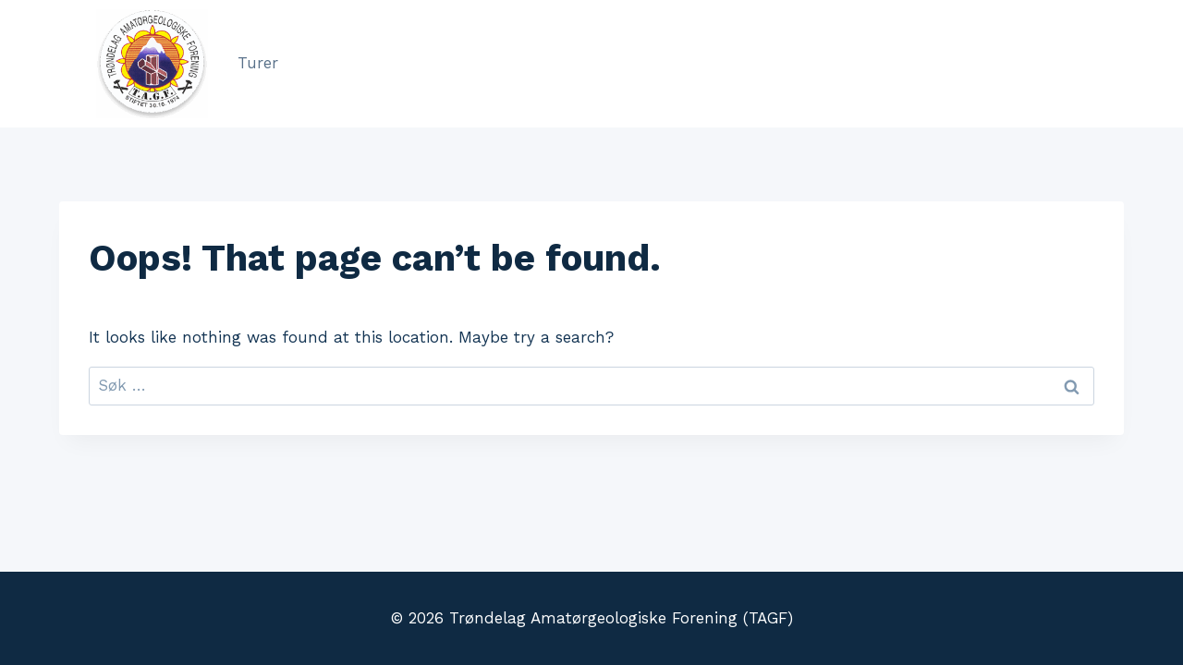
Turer (258, 63)
